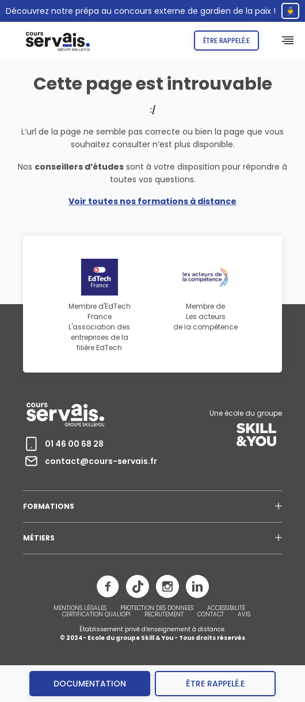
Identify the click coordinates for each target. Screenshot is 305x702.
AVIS (244, 614)
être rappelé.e (215, 683)
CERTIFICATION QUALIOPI (96, 614)
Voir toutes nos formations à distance (152, 201)
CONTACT (210, 614)
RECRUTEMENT (164, 614)
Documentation (90, 683)
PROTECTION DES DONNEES (156, 608)
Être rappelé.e (226, 40)
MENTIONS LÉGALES (80, 608)
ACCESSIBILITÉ (226, 608)
